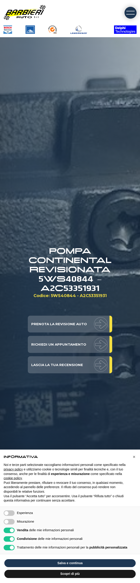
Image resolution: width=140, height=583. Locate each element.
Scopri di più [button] (70, 574)
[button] (134, 456)
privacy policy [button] (13, 469)
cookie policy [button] (13, 478)
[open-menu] (130, 12)
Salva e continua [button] (70, 563)
